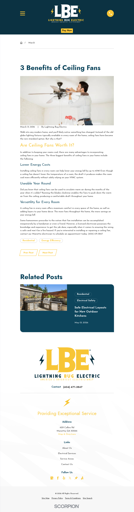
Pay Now (67, 30)
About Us (67, 448)
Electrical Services (67, 453)
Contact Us (67, 464)
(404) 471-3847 (72, 387)
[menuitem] (45, 498)
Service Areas (67, 459)
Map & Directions (67, 434)
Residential (29, 240)
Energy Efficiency (50, 240)
